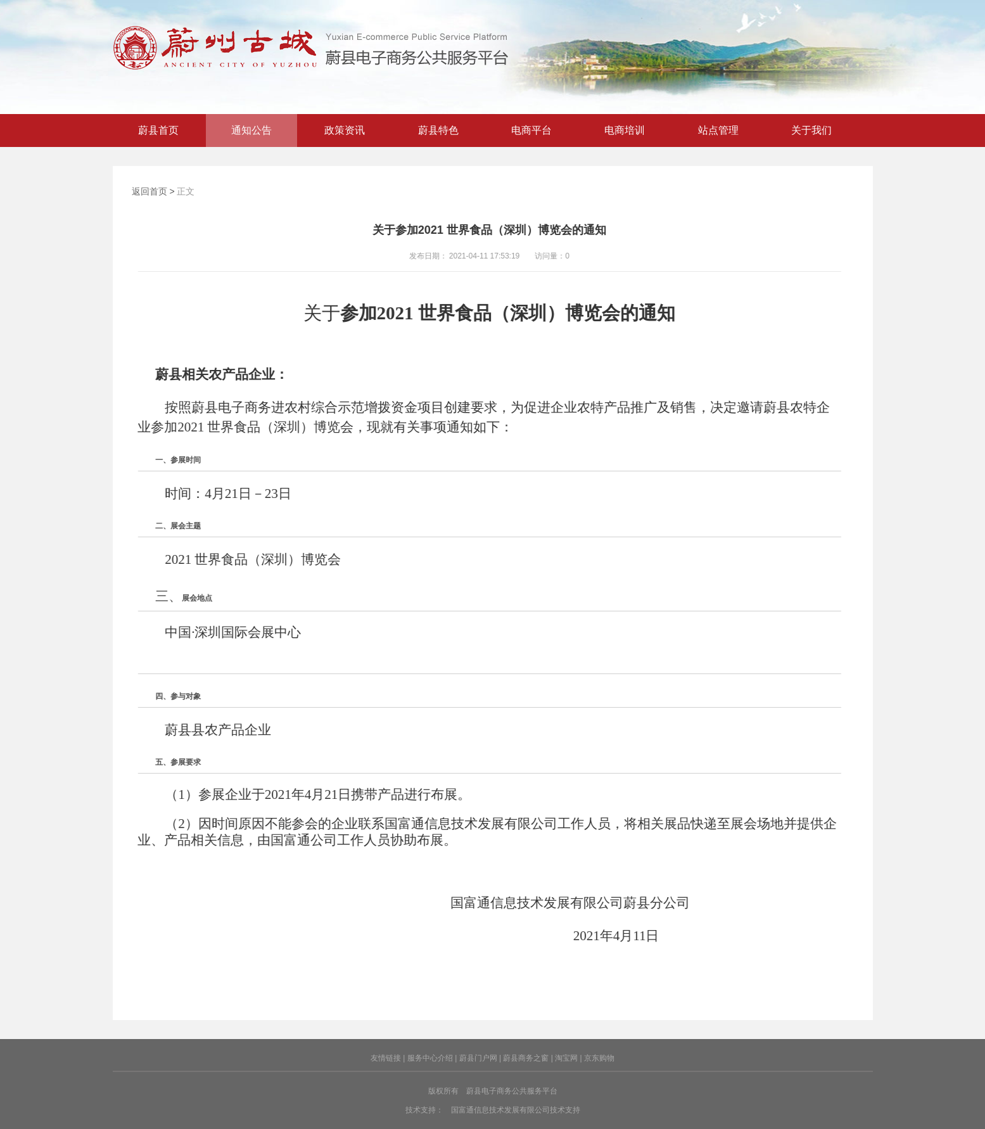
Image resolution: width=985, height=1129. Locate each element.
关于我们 (811, 130)
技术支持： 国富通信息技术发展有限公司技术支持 (492, 1110)
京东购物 (599, 1058)
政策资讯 (344, 130)
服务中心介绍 (430, 1058)
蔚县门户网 (478, 1058)
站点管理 (718, 130)
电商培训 (624, 130)
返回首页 (149, 191)
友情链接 (386, 1058)
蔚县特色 (438, 130)
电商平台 (531, 130)
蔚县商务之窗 (526, 1058)
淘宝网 (566, 1058)
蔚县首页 (158, 130)
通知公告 (251, 130)
